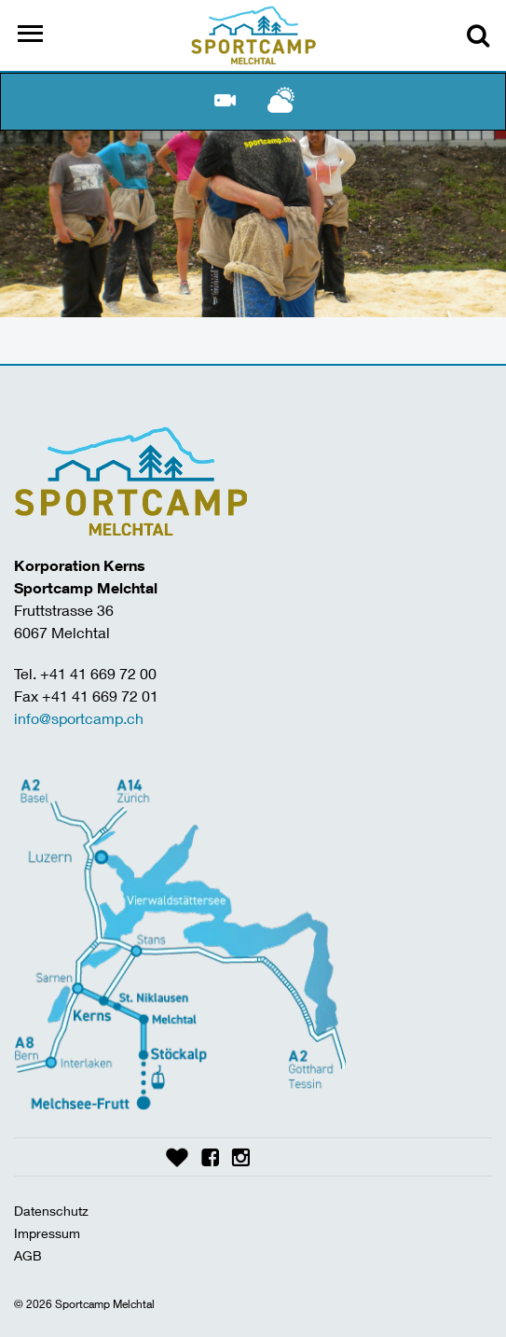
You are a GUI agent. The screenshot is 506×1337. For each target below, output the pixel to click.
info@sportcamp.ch (79, 718)
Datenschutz (51, 1211)
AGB (28, 1255)
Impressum (47, 1233)
